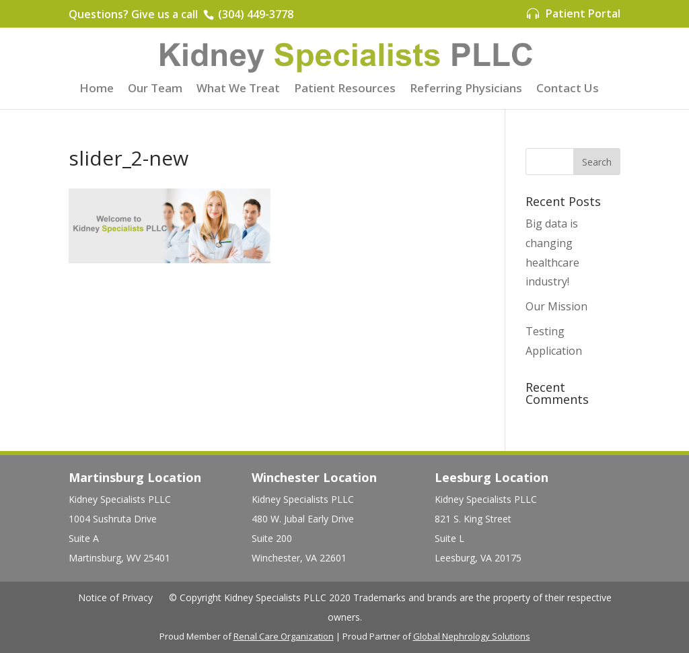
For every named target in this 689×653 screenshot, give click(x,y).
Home (96, 89)
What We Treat (238, 89)
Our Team (155, 89)
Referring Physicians (466, 89)
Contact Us (567, 89)
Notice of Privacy (115, 597)
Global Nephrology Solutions (471, 636)
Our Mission (556, 306)
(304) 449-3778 (254, 14)
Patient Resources (345, 89)
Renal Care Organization (283, 636)
